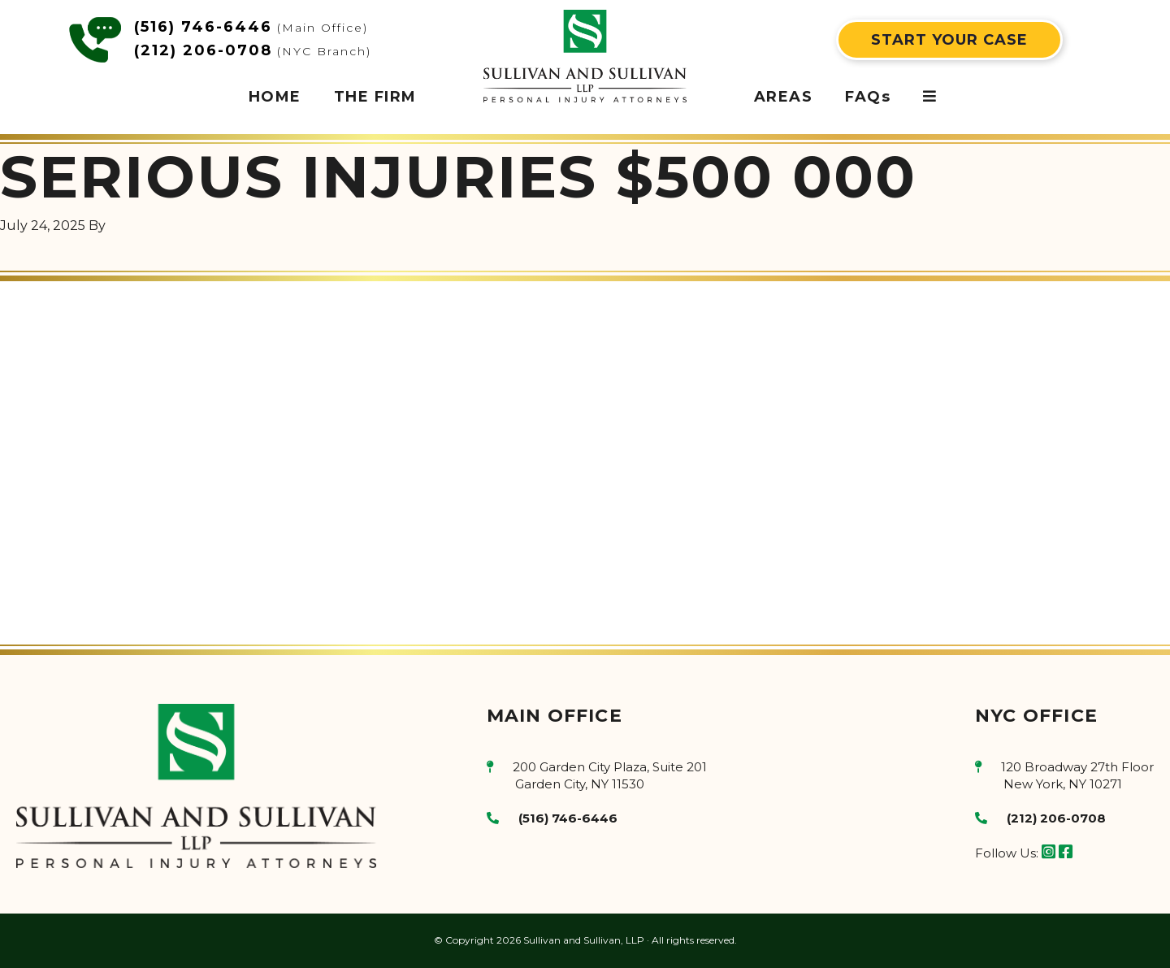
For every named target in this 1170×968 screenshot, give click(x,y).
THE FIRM (375, 97)
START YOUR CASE (949, 40)
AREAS (783, 97)
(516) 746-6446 (203, 27)
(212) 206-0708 (203, 50)
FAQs (867, 97)
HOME (275, 97)
